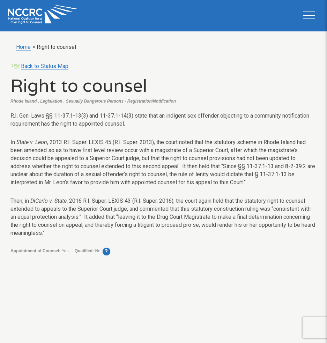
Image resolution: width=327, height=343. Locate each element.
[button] (308, 15)
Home (23, 47)
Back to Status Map (44, 66)
